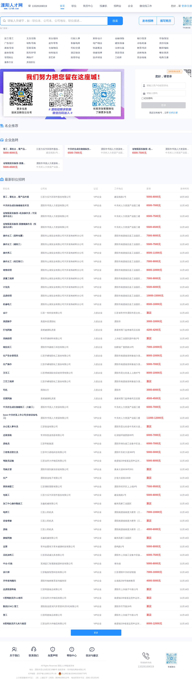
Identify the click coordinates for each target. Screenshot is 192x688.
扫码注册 (173, 112)
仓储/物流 (53, 48)
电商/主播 (163, 57)
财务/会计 (97, 38)
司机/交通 (75, 48)
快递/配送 (97, 48)
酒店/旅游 (75, 52)
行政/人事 (75, 38)
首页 (62, 6)
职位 (74, 6)
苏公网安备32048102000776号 (72, 674)
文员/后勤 (31, 38)
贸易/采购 (31, 48)
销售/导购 (31, 43)
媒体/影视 (9, 52)
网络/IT (30, 57)
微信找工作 (146, 6)
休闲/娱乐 (53, 52)
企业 (130, 6)
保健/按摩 (97, 52)
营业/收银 (141, 57)
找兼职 (103, 6)
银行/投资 (141, 38)
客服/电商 (75, 43)
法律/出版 (119, 48)
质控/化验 (163, 43)
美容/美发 (119, 52)
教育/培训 (141, 48)
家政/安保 (9, 48)
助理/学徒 (75, 57)
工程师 (118, 57)
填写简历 (165, 20)
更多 (96, 632)
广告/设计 (9, 43)
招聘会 (117, 6)
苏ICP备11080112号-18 (46, 674)
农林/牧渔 (141, 52)
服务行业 (8, 62)
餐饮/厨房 (163, 52)
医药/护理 (31, 52)
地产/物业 (97, 43)
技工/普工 (9, 38)
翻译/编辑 (163, 48)
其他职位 (31, 62)
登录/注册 (187, 6)
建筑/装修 (119, 43)
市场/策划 (163, 38)
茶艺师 (52, 57)
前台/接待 (53, 38)
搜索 (115, 20)
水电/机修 (141, 43)
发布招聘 (147, 20)
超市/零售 (53, 43)
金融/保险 (119, 38)
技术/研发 (97, 57)
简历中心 (88, 6)
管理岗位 (8, 57)
